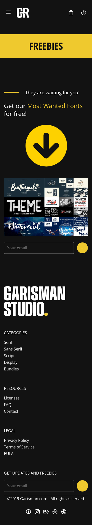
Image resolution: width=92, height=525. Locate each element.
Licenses (12, 398)
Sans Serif (13, 349)
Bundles (11, 369)
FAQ (7, 404)
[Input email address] (39, 248)
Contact (11, 411)
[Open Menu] (8, 12)
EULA (8, 453)
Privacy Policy (16, 440)
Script (9, 355)
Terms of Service (19, 447)
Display (10, 362)
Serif (8, 342)
